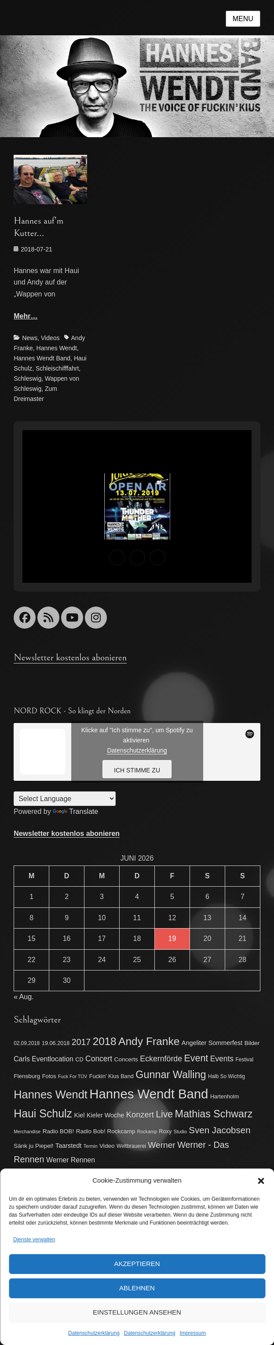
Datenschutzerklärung (94, 1333)
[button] (260, 1180)
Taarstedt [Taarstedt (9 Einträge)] (68, 1145)
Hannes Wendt (57, 348)
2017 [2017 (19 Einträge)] (81, 1042)
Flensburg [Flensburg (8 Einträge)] (27, 1076)
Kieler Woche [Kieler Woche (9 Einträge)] (105, 1115)
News (29, 337)
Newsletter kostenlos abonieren (70, 657)
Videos (50, 337)
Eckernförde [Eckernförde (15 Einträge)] (161, 1058)
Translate (75, 811)
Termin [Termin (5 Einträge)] (91, 1146)
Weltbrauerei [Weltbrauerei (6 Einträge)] (131, 1146)
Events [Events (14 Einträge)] (222, 1058)
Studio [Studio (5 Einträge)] (180, 1131)
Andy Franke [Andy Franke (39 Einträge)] (148, 1041)
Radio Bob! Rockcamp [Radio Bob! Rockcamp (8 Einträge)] (105, 1131)
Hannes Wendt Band (42, 358)
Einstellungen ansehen (137, 1312)
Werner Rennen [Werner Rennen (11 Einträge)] (70, 1160)
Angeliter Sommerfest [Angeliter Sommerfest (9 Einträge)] (212, 1042)
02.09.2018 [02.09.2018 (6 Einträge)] (27, 1043)
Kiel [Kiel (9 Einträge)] (79, 1115)
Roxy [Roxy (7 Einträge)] (165, 1131)
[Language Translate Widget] (65, 798)
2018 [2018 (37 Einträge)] (105, 1041)
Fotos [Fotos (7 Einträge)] (49, 1076)
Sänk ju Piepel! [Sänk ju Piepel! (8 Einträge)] (33, 1146)
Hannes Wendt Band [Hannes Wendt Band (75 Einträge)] (148, 1093)
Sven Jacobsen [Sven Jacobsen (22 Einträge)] (219, 1130)
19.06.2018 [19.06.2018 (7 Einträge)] (56, 1043)
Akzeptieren (137, 1263)
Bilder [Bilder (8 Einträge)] (252, 1043)
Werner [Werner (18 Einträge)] (161, 1145)
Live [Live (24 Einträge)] (164, 1114)
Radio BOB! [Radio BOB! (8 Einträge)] (58, 1131)
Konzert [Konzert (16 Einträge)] (140, 1114)
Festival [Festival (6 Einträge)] (244, 1060)
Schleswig (27, 378)
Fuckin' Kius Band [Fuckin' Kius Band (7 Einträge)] (111, 1076)
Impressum (193, 1333)
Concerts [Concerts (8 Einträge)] (126, 1059)
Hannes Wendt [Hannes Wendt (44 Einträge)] (51, 1094)
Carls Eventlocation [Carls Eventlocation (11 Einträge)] (43, 1059)
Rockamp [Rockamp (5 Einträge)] (147, 1131)
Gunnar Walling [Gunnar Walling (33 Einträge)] (170, 1074)
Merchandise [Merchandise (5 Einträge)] (27, 1131)
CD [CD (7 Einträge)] (79, 1060)
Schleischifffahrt (57, 368)
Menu (243, 18)
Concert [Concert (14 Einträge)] (98, 1058)
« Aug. (23, 996)
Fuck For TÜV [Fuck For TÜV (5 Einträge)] (72, 1076)
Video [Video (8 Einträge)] (106, 1146)
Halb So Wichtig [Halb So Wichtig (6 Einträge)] (226, 1076)
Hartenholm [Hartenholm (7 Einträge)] (224, 1097)
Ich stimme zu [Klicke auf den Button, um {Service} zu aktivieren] (137, 770)
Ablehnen (137, 1288)
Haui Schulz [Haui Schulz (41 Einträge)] (43, 1113)
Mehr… (25, 316)
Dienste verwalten (34, 1239)
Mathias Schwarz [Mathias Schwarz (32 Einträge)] (214, 1114)
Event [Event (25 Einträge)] (196, 1058)
